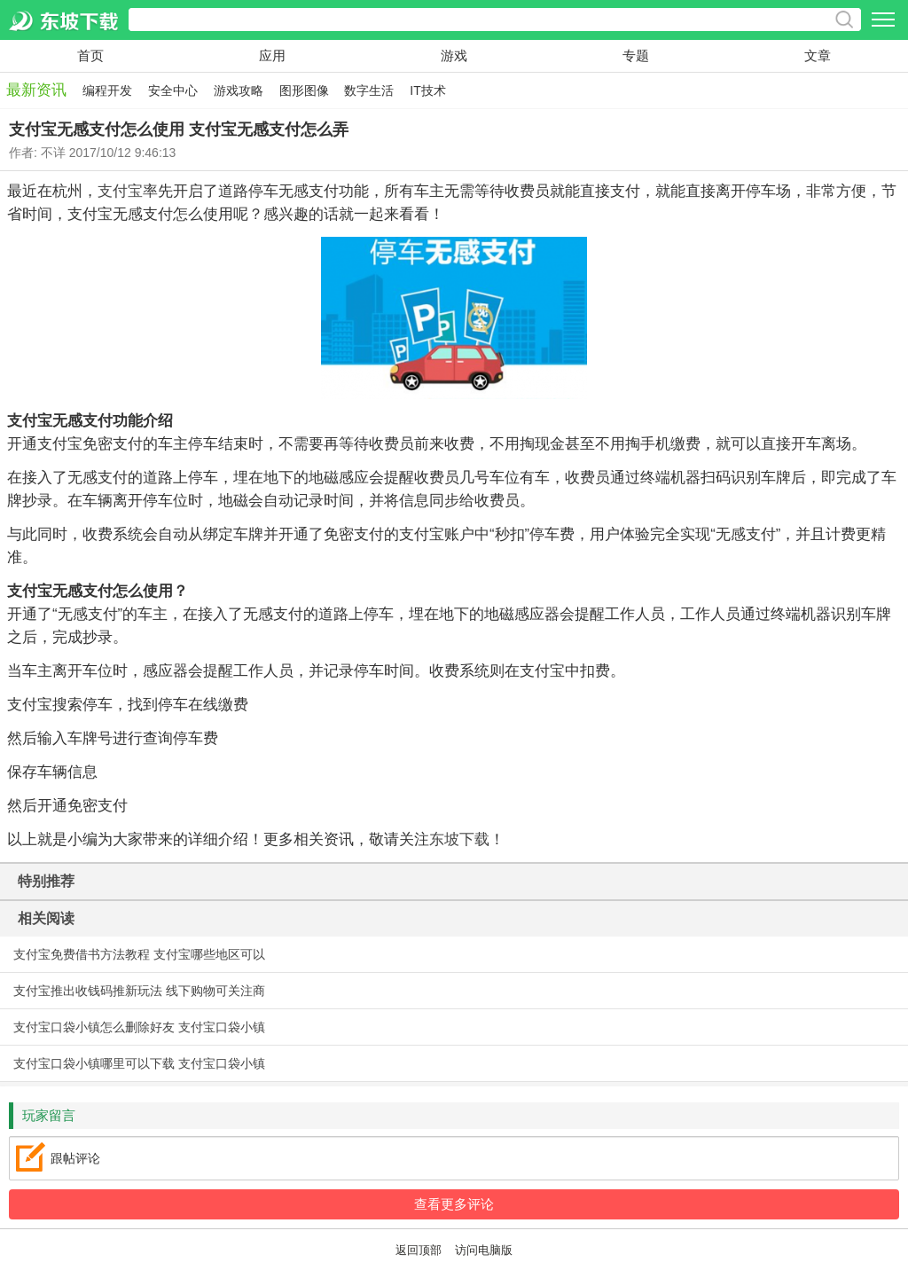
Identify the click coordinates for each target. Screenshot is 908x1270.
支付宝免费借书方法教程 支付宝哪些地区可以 (139, 954)
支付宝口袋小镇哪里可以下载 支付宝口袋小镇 (139, 1063)
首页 (90, 55)
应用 (272, 55)
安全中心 (173, 90)
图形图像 (304, 90)
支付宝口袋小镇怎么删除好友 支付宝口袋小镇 (139, 1027)
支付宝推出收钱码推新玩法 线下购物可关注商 (139, 991)
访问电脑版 (484, 1250)
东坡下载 (459, 839)
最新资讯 (36, 90)
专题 (635, 55)
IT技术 (427, 90)
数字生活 (369, 90)
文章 (817, 55)
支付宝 (120, 191)
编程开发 (107, 90)
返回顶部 (418, 1250)
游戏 (454, 55)
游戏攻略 (238, 90)
